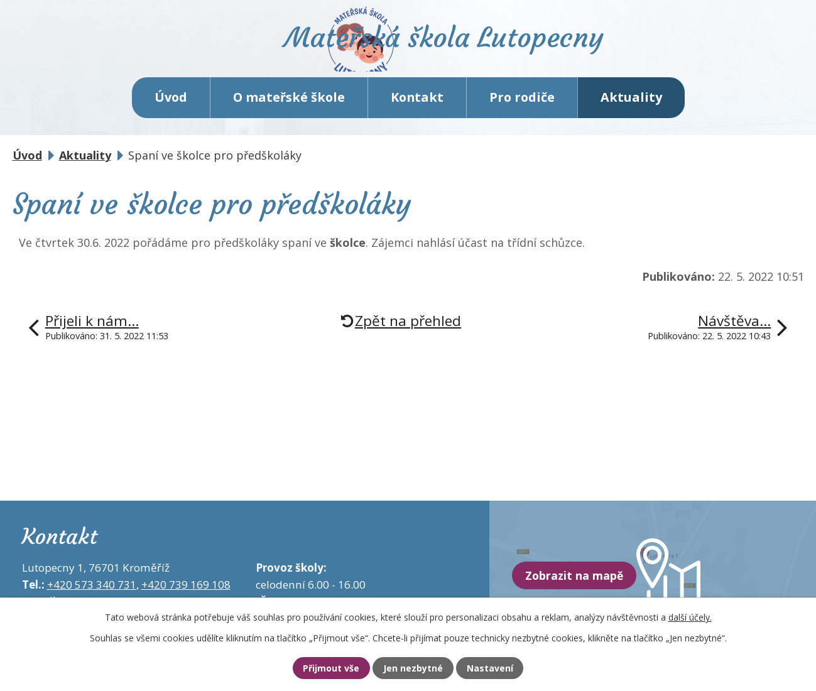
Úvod (171, 106)
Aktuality (631, 106)
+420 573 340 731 (91, 594)
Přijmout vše (323, 667)
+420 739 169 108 (186, 594)
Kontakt (417, 106)
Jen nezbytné (413, 667)
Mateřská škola (462, 47)
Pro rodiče (522, 106)
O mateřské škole (289, 106)
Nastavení (498, 667)
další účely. (690, 616)
